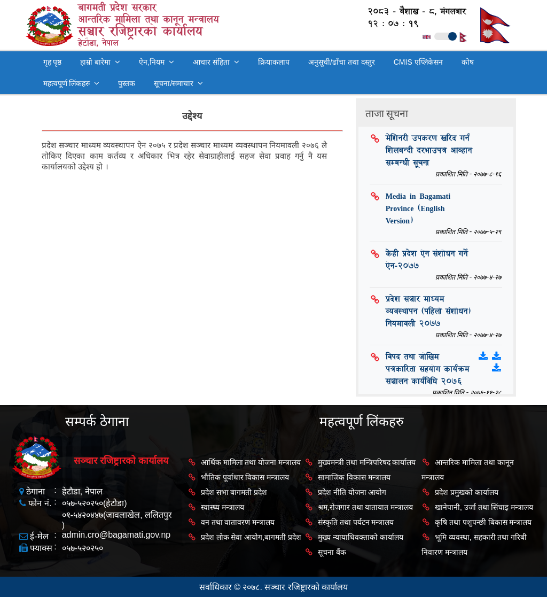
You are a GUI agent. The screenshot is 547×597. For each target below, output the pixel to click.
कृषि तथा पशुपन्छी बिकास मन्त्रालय (483, 522)
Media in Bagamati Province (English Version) (418, 208)
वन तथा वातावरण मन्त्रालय (238, 522)
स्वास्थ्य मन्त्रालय (222, 507)
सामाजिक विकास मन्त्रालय (354, 477)
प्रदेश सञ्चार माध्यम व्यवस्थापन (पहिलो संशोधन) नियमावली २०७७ (428, 311)
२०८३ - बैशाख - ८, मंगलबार (411, 11)
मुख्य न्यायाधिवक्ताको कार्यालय (360, 537)
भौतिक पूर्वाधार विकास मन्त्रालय (245, 477)
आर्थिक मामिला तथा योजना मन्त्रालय (251, 462)
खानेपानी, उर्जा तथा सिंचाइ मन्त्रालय (484, 507)
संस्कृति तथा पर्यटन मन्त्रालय (356, 522)
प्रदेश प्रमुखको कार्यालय (466, 492)
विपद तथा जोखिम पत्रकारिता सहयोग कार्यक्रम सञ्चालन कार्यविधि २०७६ (427, 369)
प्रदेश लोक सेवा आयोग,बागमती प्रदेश (251, 537)
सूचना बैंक (332, 552)
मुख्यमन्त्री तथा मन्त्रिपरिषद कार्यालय (367, 462)
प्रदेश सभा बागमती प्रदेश (234, 492)
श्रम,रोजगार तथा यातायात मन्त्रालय (365, 507)
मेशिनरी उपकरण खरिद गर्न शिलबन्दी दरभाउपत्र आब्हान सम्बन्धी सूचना (429, 150)
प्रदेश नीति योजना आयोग (352, 492)
